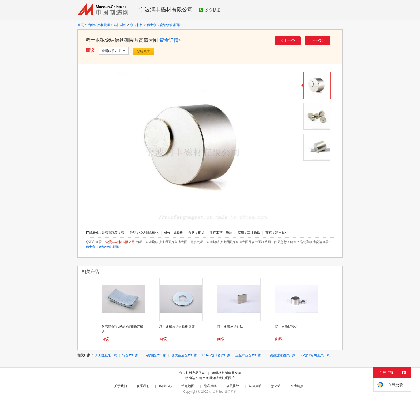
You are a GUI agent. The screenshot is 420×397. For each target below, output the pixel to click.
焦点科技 (215, 392)
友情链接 (296, 386)
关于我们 (120, 386)
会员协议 (232, 386)
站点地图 (187, 386)
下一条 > (317, 41)
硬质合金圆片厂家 (184, 355)
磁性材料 (120, 25)
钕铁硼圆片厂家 (105, 355)
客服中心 (165, 386)
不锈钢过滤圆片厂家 (281, 355)
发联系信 (143, 51)
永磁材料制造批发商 (226, 373)
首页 (80, 25)
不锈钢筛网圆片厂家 (315, 355)
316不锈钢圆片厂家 (216, 355)
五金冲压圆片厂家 (248, 355)
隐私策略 (210, 386)
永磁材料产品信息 (192, 373)
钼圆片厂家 (130, 355)
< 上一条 (288, 41)
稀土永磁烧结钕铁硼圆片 (164, 25)
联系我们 (143, 386)
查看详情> (170, 40)
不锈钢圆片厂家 (155, 355)
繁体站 (276, 386)
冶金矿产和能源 (99, 25)
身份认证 (209, 10)
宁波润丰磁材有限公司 (166, 9)
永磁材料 (136, 25)
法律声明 (255, 386)
